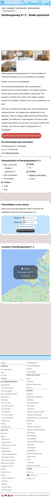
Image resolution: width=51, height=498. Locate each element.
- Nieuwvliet (30, 457)
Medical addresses (33, 384)
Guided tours (6, 472)
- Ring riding (31, 372)
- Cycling (4, 481)
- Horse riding (6, 487)
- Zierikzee (30, 409)
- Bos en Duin (6, 403)
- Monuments (6, 442)
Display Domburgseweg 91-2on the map (25, 272)
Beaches (4, 433)
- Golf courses (6, 490)
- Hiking (4, 484)
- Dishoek (30, 445)
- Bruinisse (30, 406)
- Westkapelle (31, 436)
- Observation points (8, 445)
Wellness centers (7, 463)
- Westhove (5, 421)
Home (3, 363)
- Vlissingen (30, 448)
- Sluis (28, 460)
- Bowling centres (7, 457)
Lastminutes (5, 427)
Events (29, 369)
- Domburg (30, 433)
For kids (4, 375)
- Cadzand (30, 463)
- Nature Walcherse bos (35, 442)
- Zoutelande (31, 439)
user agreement (18, 495)
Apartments (5, 385)
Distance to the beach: (37, 175)
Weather (4, 378)
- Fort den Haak (7, 415)
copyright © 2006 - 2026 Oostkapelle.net (38, 495)
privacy (25, 495)
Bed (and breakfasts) (9, 394)
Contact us (30, 479)
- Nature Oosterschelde (35, 412)
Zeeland (29, 394)
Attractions (5, 448)
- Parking (29, 381)
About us (29, 472)
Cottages (4, 400)
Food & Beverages (33, 366)
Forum (29, 387)
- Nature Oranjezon (33, 427)
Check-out (17, 222)
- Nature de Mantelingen (35, 430)
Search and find (25, 231)
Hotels (3, 424)
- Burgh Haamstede (33, 415)
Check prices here (21, 135)
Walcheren (30, 421)
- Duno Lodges (6, 391)
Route (28, 378)
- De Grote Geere (7, 388)
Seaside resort (6, 369)
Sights (3, 436)
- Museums (5, 439)
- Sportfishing (31, 363)
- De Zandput (6, 409)
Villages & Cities (7, 466)
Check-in (17, 218)
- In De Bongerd (7, 418)
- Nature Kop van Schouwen (37, 418)
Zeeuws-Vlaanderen (34, 454)
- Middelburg (31, 451)
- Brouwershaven (32, 403)
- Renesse (30, 400)
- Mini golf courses (8, 460)
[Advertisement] (25, 196)
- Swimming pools (8, 478)
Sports (3, 475)
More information (12, 153)
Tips (2, 372)
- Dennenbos (5, 412)
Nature (3, 469)
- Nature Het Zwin (33, 465)
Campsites (5, 397)
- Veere (29, 424)
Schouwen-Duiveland (34, 397)
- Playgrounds (6, 451)
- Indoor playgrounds (9, 454)
